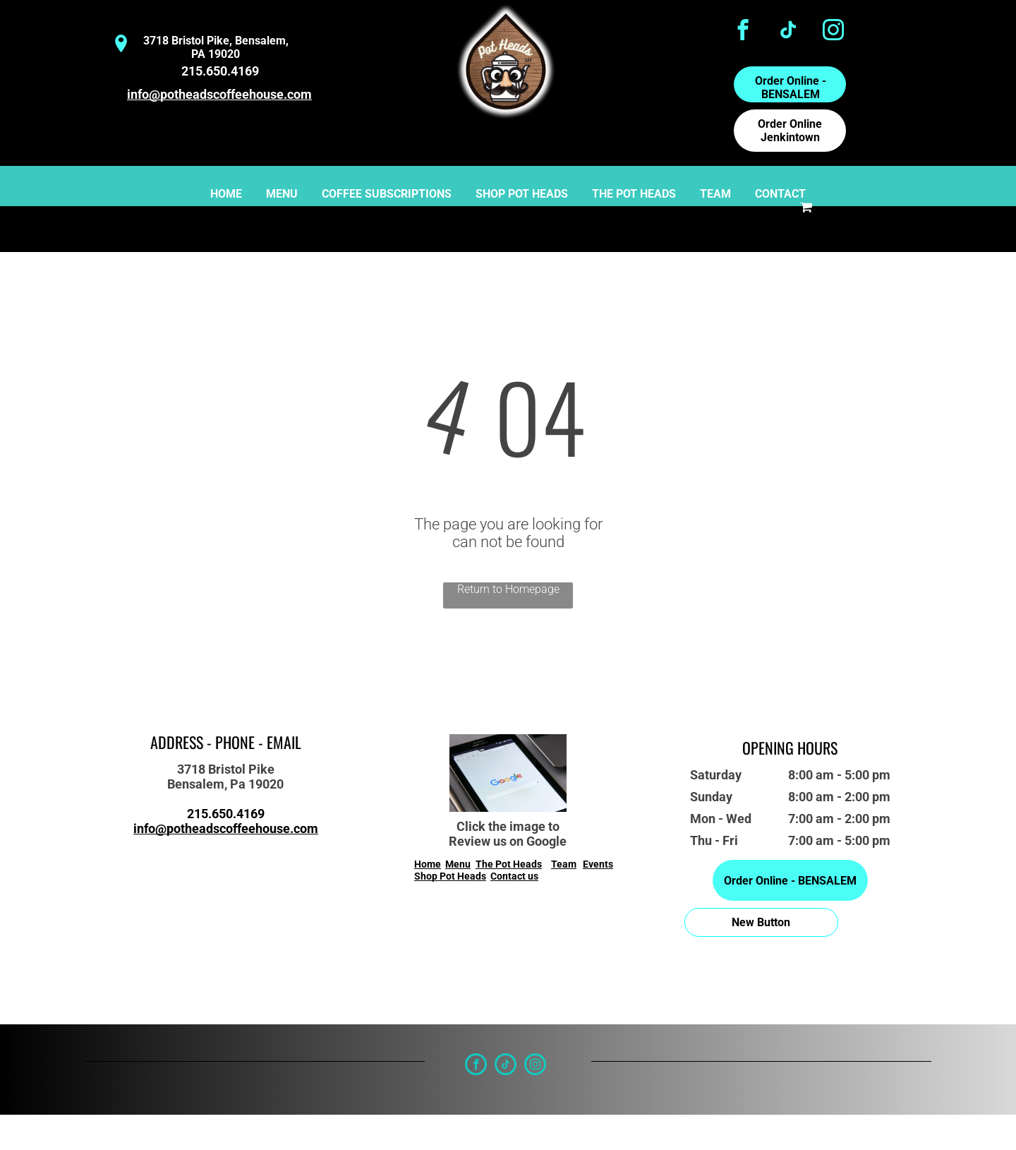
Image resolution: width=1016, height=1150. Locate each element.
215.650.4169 (220, 71)
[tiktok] (788, 31)
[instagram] (833, 31)
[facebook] (743, 31)
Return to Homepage (508, 589)
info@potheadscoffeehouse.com (219, 94)
